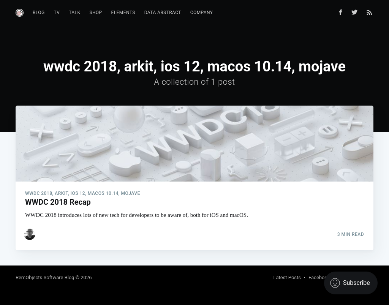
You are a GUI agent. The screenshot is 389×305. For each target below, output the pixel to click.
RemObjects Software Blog (45, 277)
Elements (123, 12)
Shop (95, 12)
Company (201, 12)
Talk (74, 12)
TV (57, 12)
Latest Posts (287, 277)
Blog (39, 12)
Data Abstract (162, 12)
